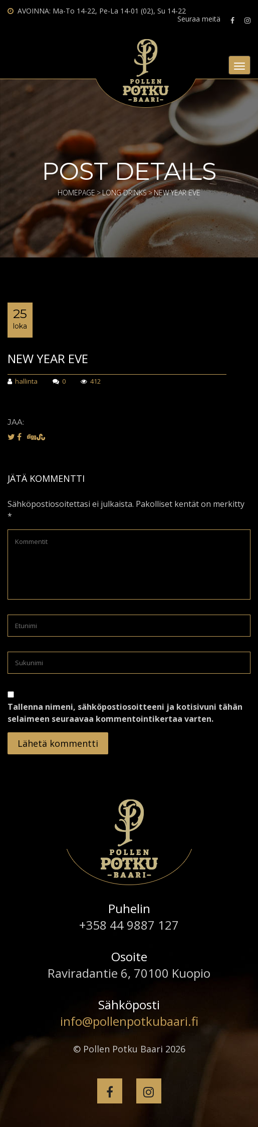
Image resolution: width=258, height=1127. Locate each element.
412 (91, 382)
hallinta (23, 382)
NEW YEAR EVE (48, 358)
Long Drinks (124, 192)
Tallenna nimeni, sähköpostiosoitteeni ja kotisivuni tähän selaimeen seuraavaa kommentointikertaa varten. (125, 712)
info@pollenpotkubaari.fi (129, 1021)
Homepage (76, 192)
